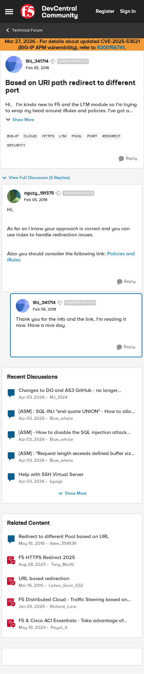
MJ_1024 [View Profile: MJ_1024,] (58, 397)
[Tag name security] (16, 145)
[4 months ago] (32, 397)
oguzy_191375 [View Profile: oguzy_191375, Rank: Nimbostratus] (39, 193)
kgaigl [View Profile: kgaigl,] (56, 481)
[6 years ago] (32, 628)
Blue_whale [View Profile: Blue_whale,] (61, 418)
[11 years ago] (31, 586)
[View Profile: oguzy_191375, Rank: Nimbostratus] (14, 196)
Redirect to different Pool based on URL (64, 536)
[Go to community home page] (49, 11)
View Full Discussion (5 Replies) (36, 178)
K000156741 (110, 47)
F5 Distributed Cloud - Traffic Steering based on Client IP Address (73, 599)
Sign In (128, 11)
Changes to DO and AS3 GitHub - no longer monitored (68, 390)
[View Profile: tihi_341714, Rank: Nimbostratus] (13, 64)
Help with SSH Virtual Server (51, 474)
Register (105, 11)
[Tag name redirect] (111, 136)
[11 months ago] (32, 565)
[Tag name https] (48, 136)
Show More (19, 119)
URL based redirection (44, 578)
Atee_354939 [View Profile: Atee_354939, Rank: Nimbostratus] (63, 543)
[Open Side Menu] (9, 11)
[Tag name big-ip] (12, 136)
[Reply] (128, 158)
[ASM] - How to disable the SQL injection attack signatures (73, 432)
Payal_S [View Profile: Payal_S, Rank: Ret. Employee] (59, 627)
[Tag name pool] (77, 136)
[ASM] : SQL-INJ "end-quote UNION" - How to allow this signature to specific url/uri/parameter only (77, 411)
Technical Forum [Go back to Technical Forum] (24, 30)
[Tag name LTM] (62, 136)
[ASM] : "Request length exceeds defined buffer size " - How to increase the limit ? (78, 453)
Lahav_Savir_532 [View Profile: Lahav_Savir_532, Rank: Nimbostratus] (66, 585)
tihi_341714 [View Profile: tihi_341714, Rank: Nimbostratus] (37, 61)
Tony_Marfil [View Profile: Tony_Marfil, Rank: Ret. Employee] (62, 564)
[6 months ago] (32, 607)
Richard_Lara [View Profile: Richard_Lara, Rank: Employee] (63, 606)
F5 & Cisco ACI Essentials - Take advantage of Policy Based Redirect (71, 620)
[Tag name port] (92, 136)
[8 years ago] (32, 544)
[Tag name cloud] (30, 136)
